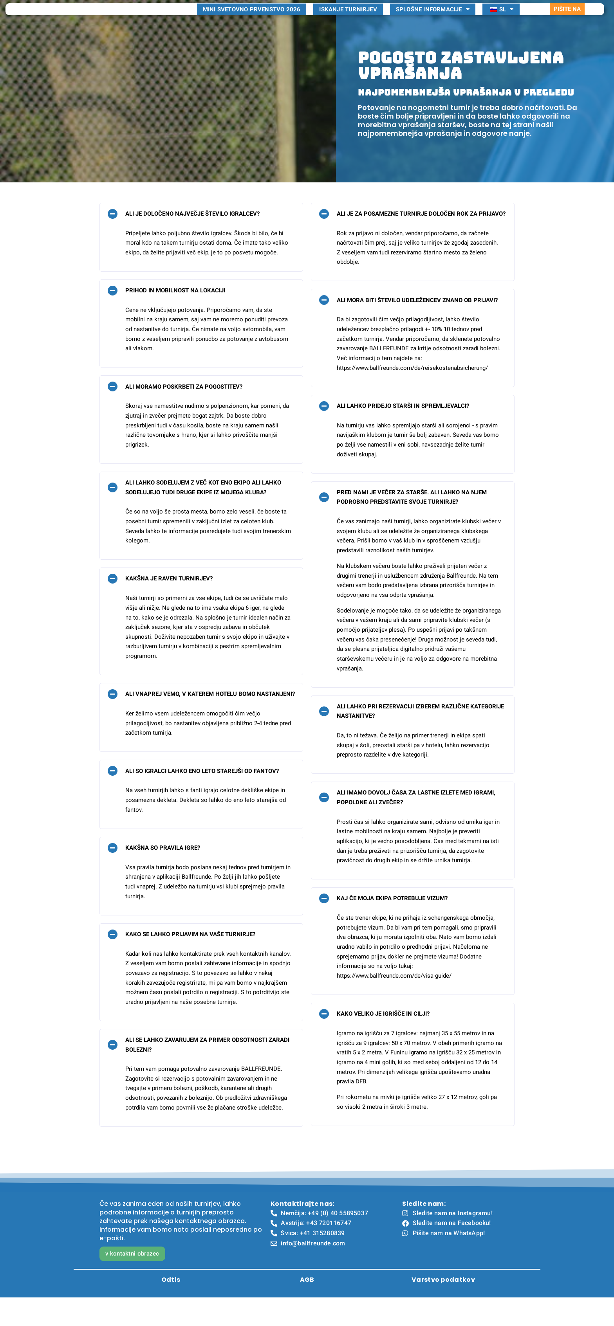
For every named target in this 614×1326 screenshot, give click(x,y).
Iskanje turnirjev (348, 23)
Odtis (171, 1308)
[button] (201, 242)
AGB (307, 1308)
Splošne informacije (433, 23)
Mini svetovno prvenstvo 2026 (252, 23)
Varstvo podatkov (443, 1308)
